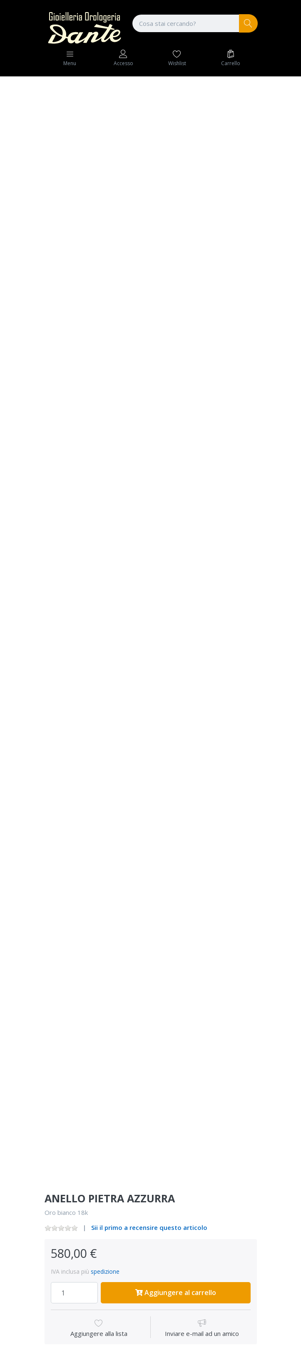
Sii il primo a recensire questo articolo (149, 1227)
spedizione (105, 1271)
